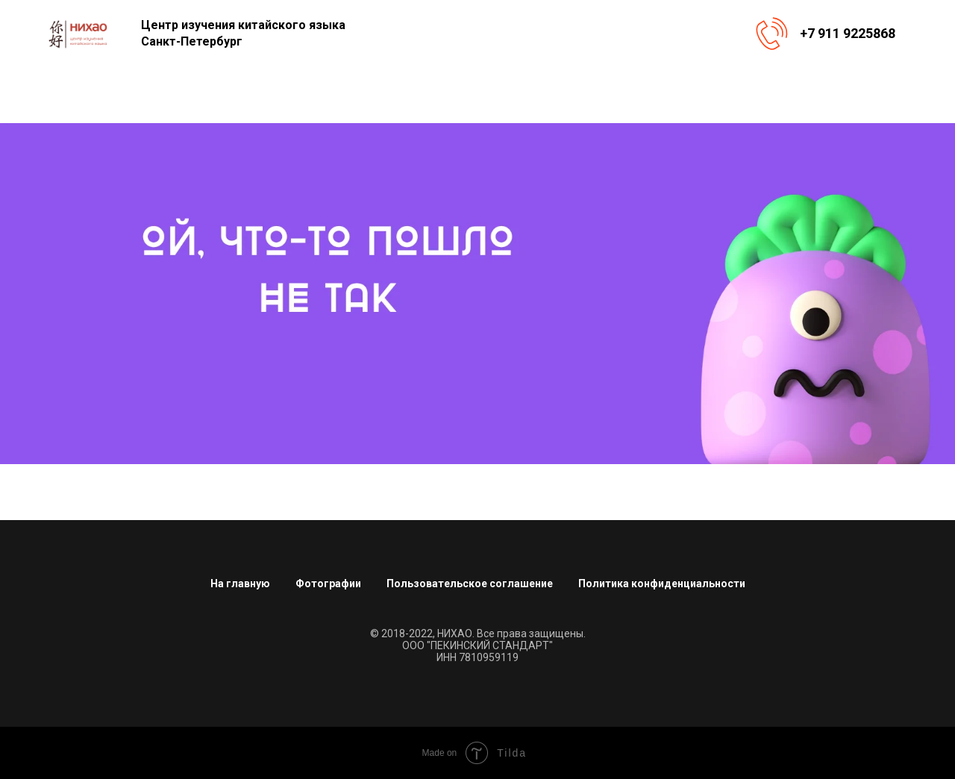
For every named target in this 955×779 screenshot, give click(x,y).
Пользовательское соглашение (469, 583)
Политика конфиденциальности (661, 583)
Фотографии (328, 583)
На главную (240, 583)
